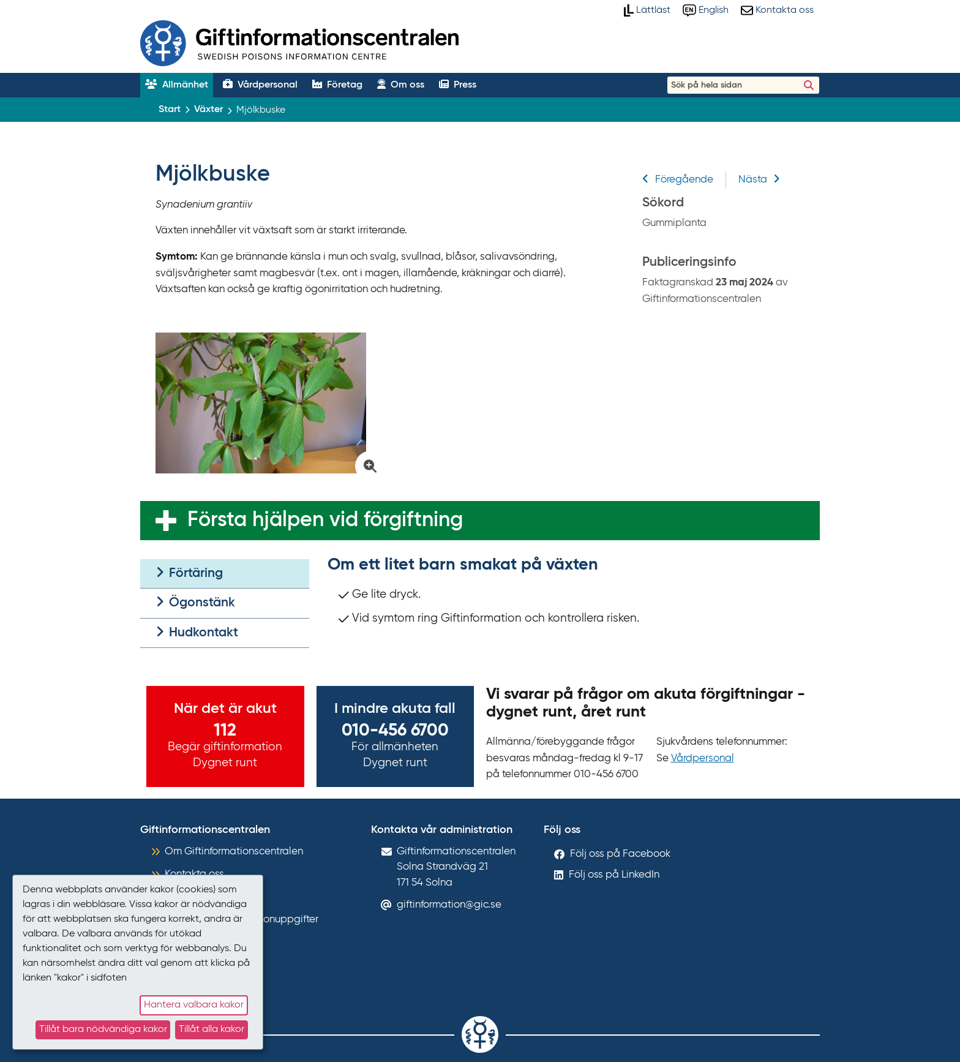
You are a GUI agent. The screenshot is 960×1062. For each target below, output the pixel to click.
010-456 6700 (395, 730)
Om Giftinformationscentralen (234, 851)
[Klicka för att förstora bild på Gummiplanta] (267, 403)
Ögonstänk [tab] (195, 602)
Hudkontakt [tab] (197, 632)
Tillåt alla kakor (211, 1029)
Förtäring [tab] (189, 573)
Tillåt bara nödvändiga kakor (103, 1029)
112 (225, 730)
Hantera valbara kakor (194, 1005)
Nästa (759, 180)
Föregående (677, 180)
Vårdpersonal (702, 758)
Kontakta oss (194, 874)
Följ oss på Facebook (620, 854)
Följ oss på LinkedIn (614, 875)
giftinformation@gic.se (449, 905)
